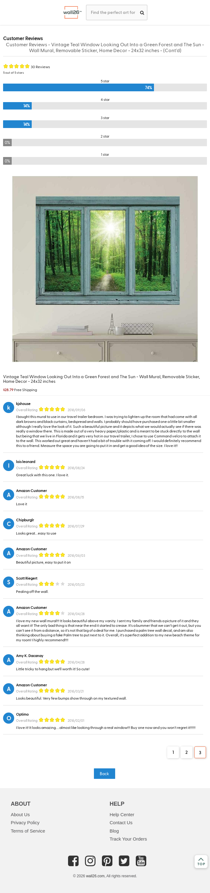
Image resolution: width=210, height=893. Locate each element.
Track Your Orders (128, 838)
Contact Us (121, 822)
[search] (142, 12)
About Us (20, 814)
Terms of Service (28, 830)
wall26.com (95, 876)
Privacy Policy (25, 822)
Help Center (122, 814)
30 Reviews (40, 66)
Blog (114, 830)
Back (104, 773)
